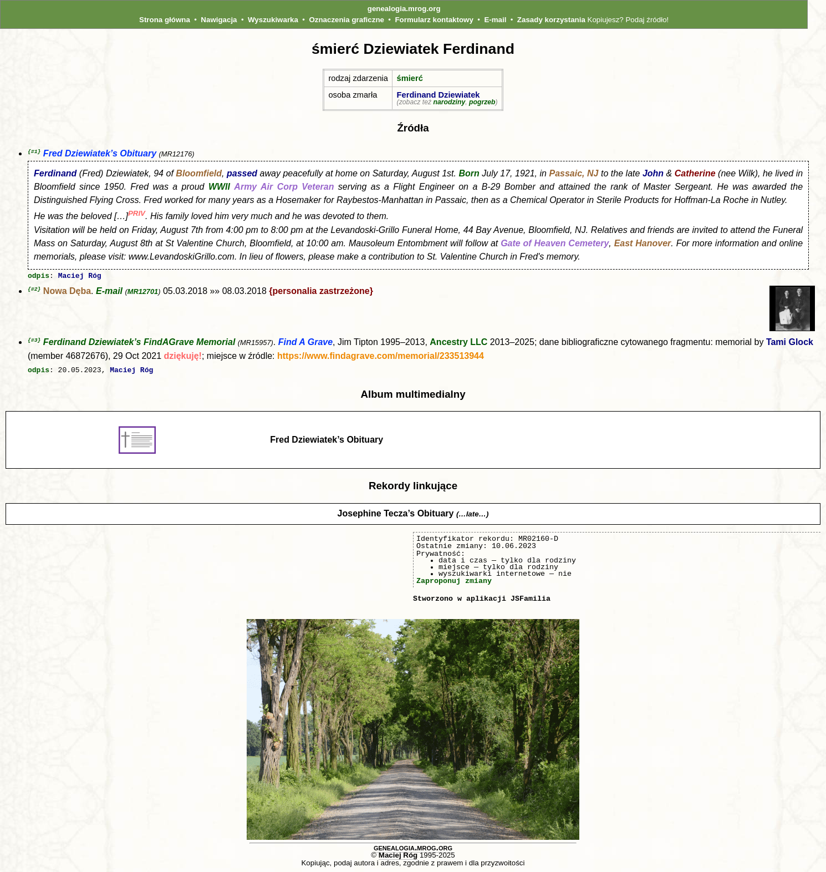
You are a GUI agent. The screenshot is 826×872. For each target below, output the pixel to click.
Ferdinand (55, 174)
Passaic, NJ (574, 174)
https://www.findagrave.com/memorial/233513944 (380, 357)
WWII (219, 187)
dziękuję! (182, 357)
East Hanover (642, 244)
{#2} (34, 289)
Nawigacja (219, 20)
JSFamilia (530, 599)
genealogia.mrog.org (404, 8)
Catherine (695, 174)
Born (468, 174)
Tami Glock (789, 343)
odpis (38, 277)
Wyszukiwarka (273, 20)
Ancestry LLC (458, 343)
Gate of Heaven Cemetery (555, 244)
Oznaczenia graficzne (346, 20)
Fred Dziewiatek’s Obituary (99, 154)
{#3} (34, 340)
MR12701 (143, 292)
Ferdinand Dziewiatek (438, 94)
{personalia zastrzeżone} (321, 292)
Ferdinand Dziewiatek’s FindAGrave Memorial (139, 343)
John (653, 174)
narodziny (449, 102)
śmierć (410, 78)
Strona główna (164, 20)
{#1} (34, 151)
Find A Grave (305, 343)
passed (242, 174)
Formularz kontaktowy (434, 20)
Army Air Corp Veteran (284, 187)
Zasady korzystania (551, 20)
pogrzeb (482, 102)
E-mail (495, 20)
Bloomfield (199, 174)
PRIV (136, 214)
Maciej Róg (79, 277)
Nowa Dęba (67, 292)
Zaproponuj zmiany (454, 581)
